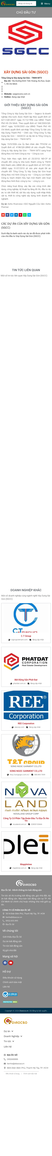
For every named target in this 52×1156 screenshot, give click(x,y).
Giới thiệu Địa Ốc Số (12, 936)
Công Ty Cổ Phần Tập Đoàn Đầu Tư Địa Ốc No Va (26, 819)
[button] (3, 215)
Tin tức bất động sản (12, 945)
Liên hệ (6, 986)
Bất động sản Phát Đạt (26, 679)
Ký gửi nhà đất (9, 950)
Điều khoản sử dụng (12, 977)
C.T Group (26, 636)
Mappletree (26, 864)
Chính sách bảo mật (12, 982)
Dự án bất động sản (12, 941)
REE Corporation (26, 723)
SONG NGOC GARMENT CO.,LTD (26, 771)
